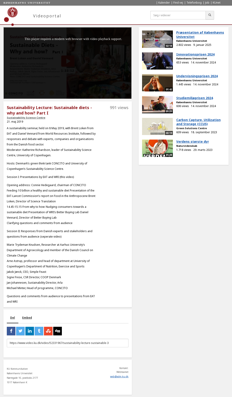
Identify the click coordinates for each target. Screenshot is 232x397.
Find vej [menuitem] (178, 3)
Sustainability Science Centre (26, 117)
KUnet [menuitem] (216, 3)
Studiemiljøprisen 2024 (194, 98)
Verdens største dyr (192, 141)
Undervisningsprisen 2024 (197, 76)
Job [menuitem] (207, 3)
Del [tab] (12, 318)
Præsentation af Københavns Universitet (200, 34)
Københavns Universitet (191, 40)
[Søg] (209, 15)
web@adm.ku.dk (119, 376)
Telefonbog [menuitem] (194, 3)
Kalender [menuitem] (164, 3)
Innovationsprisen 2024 (195, 54)
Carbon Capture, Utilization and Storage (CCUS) (198, 122)
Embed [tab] (27, 318)
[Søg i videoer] (178, 15)
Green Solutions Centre (191, 128)
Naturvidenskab (186, 145)
